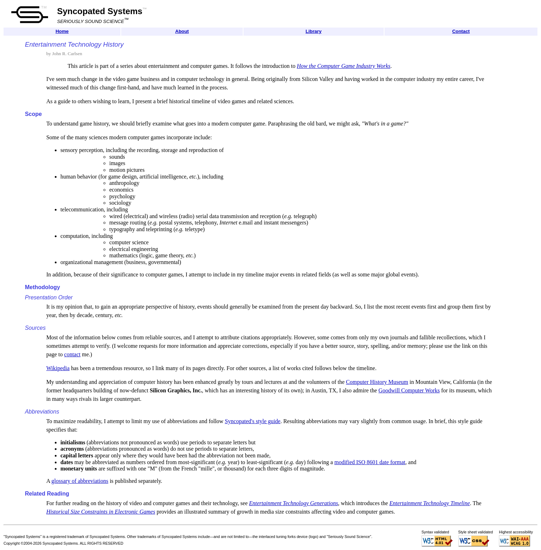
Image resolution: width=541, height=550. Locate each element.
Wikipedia (58, 368)
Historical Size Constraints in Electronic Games (100, 512)
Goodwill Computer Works (409, 390)
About (182, 31)
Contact (461, 31)
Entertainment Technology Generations (293, 503)
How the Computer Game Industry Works (343, 66)
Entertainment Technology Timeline (429, 503)
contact (72, 354)
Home (62, 31)
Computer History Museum (377, 382)
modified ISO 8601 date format (369, 462)
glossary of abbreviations (80, 481)
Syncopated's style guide (253, 421)
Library (314, 31)
